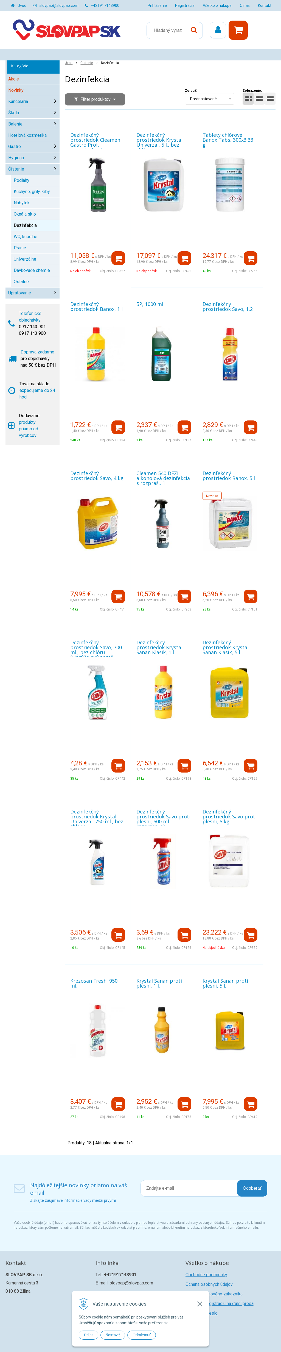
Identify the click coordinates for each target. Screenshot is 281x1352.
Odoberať (252, 1188)
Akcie (13, 79)
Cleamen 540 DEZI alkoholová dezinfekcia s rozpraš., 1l (163, 478)
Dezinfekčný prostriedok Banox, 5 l (229, 475)
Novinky (16, 90)
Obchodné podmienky (206, 1274)
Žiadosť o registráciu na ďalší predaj (220, 1303)
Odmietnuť (142, 1335)
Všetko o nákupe (217, 5)
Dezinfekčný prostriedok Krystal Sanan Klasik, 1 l (159, 647)
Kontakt (264, 5)
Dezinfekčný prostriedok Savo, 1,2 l (229, 306)
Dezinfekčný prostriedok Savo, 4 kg (96, 475)
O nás (245, 5)
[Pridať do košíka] (118, 258)
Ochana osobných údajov (209, 1284)
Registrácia (185, 5)
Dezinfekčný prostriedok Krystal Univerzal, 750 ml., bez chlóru (96, 819)
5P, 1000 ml (149, 304)
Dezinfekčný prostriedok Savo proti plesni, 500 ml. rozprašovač (163, 819)
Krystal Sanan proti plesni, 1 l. (159, 983)
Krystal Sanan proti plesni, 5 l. (225, 983)
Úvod (22, 5)
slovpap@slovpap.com (59, 5)
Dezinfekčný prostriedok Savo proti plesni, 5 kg (230, 816)
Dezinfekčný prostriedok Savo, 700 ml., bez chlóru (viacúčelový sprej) (96, 649)
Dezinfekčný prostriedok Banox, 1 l (96, 306)
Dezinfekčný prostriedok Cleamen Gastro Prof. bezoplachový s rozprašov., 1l (95, 145)
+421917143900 (105, 5)
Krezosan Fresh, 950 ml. (93, 983)
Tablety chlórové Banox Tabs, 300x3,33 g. (228, 140)
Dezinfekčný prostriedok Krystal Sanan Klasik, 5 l (226, 647)
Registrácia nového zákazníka (214, 1294)
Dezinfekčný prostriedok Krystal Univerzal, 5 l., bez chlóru (159, 142)
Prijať (88, 1335)
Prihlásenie (157, 5)
